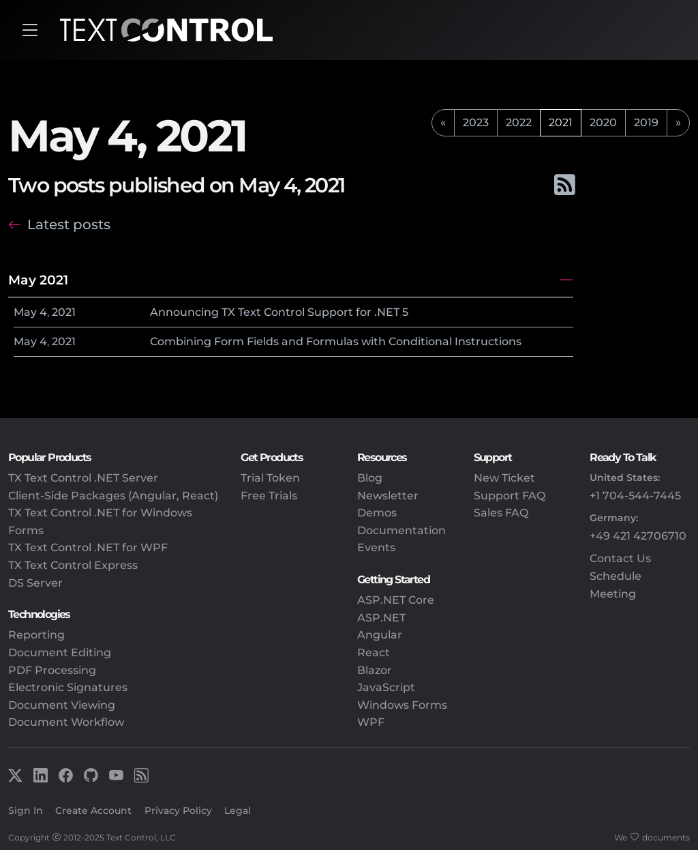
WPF (370, 722)
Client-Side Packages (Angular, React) (113, 495)
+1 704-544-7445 (635, 495)
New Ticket (504, 477)
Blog (369, 477)
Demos (377, 512)
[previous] (443, 122)
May (25, 312)
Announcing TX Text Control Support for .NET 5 (279, 312)
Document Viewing (61, 705)
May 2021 (38, 280)
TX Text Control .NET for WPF (88, 547)
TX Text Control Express (73, 565)
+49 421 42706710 (638, 535)
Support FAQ (509, 495)
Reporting (36, 634)
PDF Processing (52, 670)
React (373, 652)
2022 (519, 122)
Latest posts (68, 224)
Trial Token (270, 477)
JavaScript (386, 687)
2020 (603, 122)
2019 (646, 122)
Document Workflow (66, 722)
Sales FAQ (501, 512)
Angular (379, 634)
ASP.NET (381, 617)
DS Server (35, 582)
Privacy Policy (178, 810)
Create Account (93, 810)
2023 (476, 122)
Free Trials (269, 495)
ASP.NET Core (395, 599)
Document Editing (59, 652)
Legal (237, 810)
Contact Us (620, 558)
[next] (678, 122)
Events (376, 547)
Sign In (25, 810)
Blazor (374, 670)
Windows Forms (402, 705)
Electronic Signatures (67, 687)
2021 (64, 312)
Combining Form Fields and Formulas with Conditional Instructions (335, 341)
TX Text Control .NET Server (83, 477)
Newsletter (388, 495)
